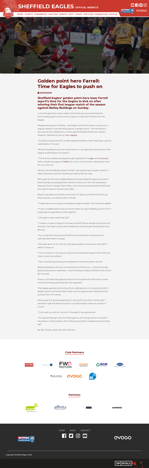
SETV (71, 14)
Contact (85, 430)
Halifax (66, 161)
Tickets (29, 14)
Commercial (40, 14)
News (20, 14)
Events (63, 14)
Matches (53, 14)
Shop (113, 14)
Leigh (91, 158)
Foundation (101, 14)
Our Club (88, 14)
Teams (78, 14)
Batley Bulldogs (60, 107)
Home (62, 430)
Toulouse (103, 158)
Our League (71, 135)
